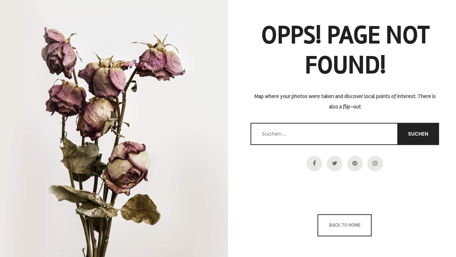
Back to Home (345, 225)
